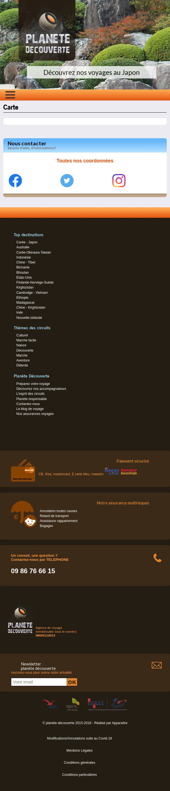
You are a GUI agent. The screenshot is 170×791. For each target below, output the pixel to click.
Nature (21, 345)
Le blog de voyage (29, 409)
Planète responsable (31, 399)
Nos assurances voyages (35, 414)
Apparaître (119, 723)
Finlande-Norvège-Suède (35, 282)
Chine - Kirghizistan (30, 307)
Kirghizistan (25, 287)
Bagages (46, 526)
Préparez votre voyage (33, 384)
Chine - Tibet (25, 262)
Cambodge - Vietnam (32, 293)
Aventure (22, 360)
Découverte (24, 350)
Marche (21, 355)
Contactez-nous (28, 404)
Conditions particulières (79, 775)
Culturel (22, 335)
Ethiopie (22, 298)
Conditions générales (79, 763)
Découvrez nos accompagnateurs (41, 389)
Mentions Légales (79, 750)
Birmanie (22, 267)
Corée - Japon (26, 242)
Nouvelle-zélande (29, 318)
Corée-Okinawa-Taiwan (33, 252)
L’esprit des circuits (30, 394)
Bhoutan (22, 272)
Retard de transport (54, 516)
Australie (22, 247)
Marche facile (26, 340)
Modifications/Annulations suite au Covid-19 (79, 738)
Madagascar (25, 303)
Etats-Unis (24, 277)
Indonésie (23, 257)
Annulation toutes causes (58, 511)
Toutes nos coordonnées (85, 161)
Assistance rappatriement (58, 521)
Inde (19, 312)
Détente (22, 365)
